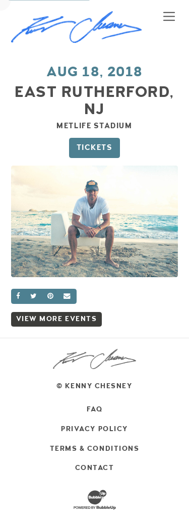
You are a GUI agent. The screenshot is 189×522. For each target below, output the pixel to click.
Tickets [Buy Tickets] (95, 147)
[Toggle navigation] (169, 16)
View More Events (56, 319)
